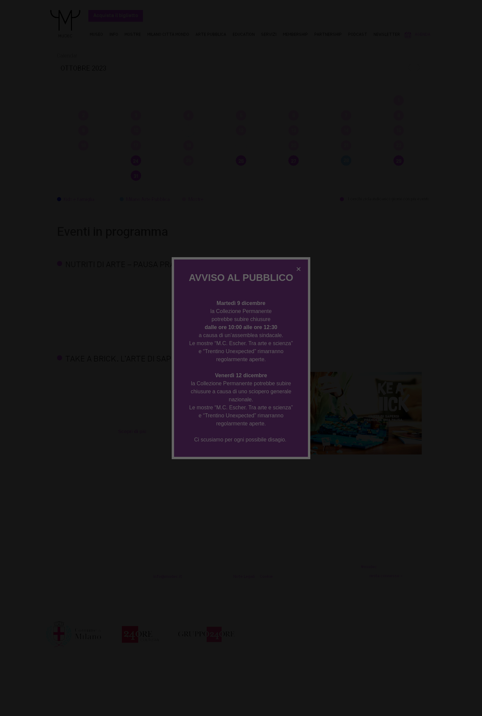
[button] (298, 269)
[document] (241, 358)
